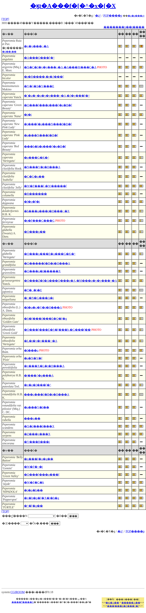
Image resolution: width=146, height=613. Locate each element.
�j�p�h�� (33, 490)
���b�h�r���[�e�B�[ (45, 146)
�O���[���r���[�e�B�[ (48, 105)
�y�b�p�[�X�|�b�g (41, 498)
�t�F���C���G (39, 220)
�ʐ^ (98, 15)
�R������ (35, 193)
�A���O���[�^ (39, 57)
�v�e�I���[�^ (37, 385)
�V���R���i (37, 441)
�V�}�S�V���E (39, 86)
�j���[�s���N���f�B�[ (48, 124)
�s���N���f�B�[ (41, 135)
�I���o (31, 350)
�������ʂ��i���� (124, 27)
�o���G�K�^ (36, 157)
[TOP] (5, 19)
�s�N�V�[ (33, 358)
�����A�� (130, 602)
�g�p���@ (136, 15)
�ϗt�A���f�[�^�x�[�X (73, 5)
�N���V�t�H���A (42, 167)
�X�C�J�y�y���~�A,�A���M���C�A (60, 67)
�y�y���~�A (36, 46)
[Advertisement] (73, 559)
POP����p (112, 15)
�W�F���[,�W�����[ (45, 186)
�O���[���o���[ (41, 474)
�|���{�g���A (38, 375)
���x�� (32, 418)
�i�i (28, 114)
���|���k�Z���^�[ (123, 606)
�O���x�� (35, 231)
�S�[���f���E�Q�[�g (45, 318)
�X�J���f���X (39, 426)
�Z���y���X (37, 434)
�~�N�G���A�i (39, 298)
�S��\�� (9, 51)
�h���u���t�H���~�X (46, 211)
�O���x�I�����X (42, 271)
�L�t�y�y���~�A (40, 340)
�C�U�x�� (34, 176)
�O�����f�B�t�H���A (47, 263)
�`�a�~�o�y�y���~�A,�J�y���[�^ (57, 95)
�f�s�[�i (32, 201)
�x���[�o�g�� (38, 459)
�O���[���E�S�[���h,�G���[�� (57, 329)
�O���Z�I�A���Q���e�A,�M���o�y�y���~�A (70, 280)
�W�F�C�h (34, 482)
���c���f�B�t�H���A (46, 394)
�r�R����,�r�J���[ (44, 76)
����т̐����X (23, 602)
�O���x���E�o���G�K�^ (49, 253)
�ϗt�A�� (112, 602)
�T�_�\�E (33, 290)
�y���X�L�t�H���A (44, 366)
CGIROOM (18, 592)
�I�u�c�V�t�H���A (43, 307)
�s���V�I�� (36, 407)
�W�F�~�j (33, 466)
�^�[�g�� (33, 505)
